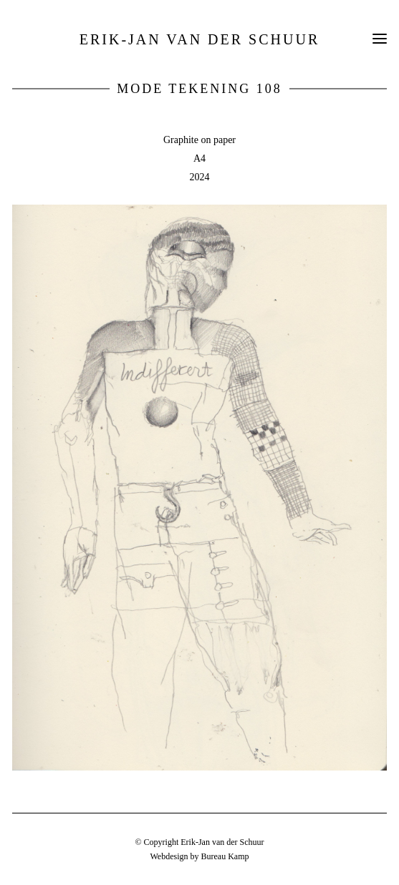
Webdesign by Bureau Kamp (199, 856)
